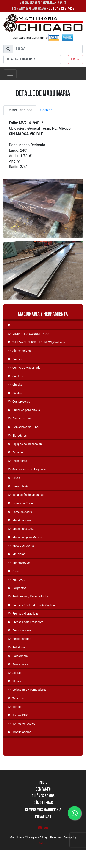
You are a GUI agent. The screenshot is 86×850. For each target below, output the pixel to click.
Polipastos (17, 588)
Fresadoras (17, 460)
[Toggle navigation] (10, 73)
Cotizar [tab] (46, 110)
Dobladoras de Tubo (23, 427)
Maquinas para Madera (25, 537)
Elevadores (17, 435)
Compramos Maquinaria (43, 809)
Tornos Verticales (21, 723)
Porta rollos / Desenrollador (28, 596)
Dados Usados (19, 418)
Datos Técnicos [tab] (19, 110)
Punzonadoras (19, 630)
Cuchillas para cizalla (24, 410)
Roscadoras (18, 664)
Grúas (14, 478)
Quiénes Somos (43, 796)
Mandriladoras (19, 520)
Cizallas (15, 393)
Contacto (43, 789)
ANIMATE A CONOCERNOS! (28, 334)
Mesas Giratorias (21, 545)
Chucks (15, 384)
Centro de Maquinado (24, 367)
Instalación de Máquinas (26, 494)
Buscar (75, 59)
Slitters (15, 681)
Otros (13, 571)
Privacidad (43, 816)
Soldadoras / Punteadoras (27, 689)
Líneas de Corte (20, 503)
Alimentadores (19, 350)
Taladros (16, 698)
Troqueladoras (19, 732)
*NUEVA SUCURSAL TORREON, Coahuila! (37, 342)
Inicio (43, 782)
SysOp (43, 843)
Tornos (15, 706)
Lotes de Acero (20, 512)
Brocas (15, 359)
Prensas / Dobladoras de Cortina (31, 605)
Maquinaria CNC (21, 528)
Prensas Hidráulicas (23, 613)
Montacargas (19, 562)
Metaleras (16, 554)
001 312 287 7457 (62, 8)
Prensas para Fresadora (25, 622)
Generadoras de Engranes (27, 469)
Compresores (19, 401)
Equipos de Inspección (25, 444)
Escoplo (15, 452)
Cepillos (15, 376)
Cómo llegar (43, 803)
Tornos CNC (18, 715)
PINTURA (16, 579)
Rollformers (18, 656)
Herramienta (18, 486)
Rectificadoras (19, 639)
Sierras (14, 672)
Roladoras (16, 647)
